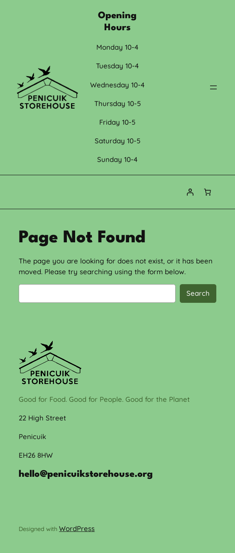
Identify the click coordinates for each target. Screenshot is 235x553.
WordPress (77, 528)
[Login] (190, 192)
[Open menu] (213, 87)
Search (198, 293)
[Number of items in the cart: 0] (207, 192)
